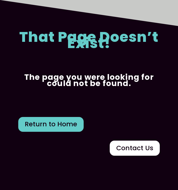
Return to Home (51, 124)
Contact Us (134, 148)
